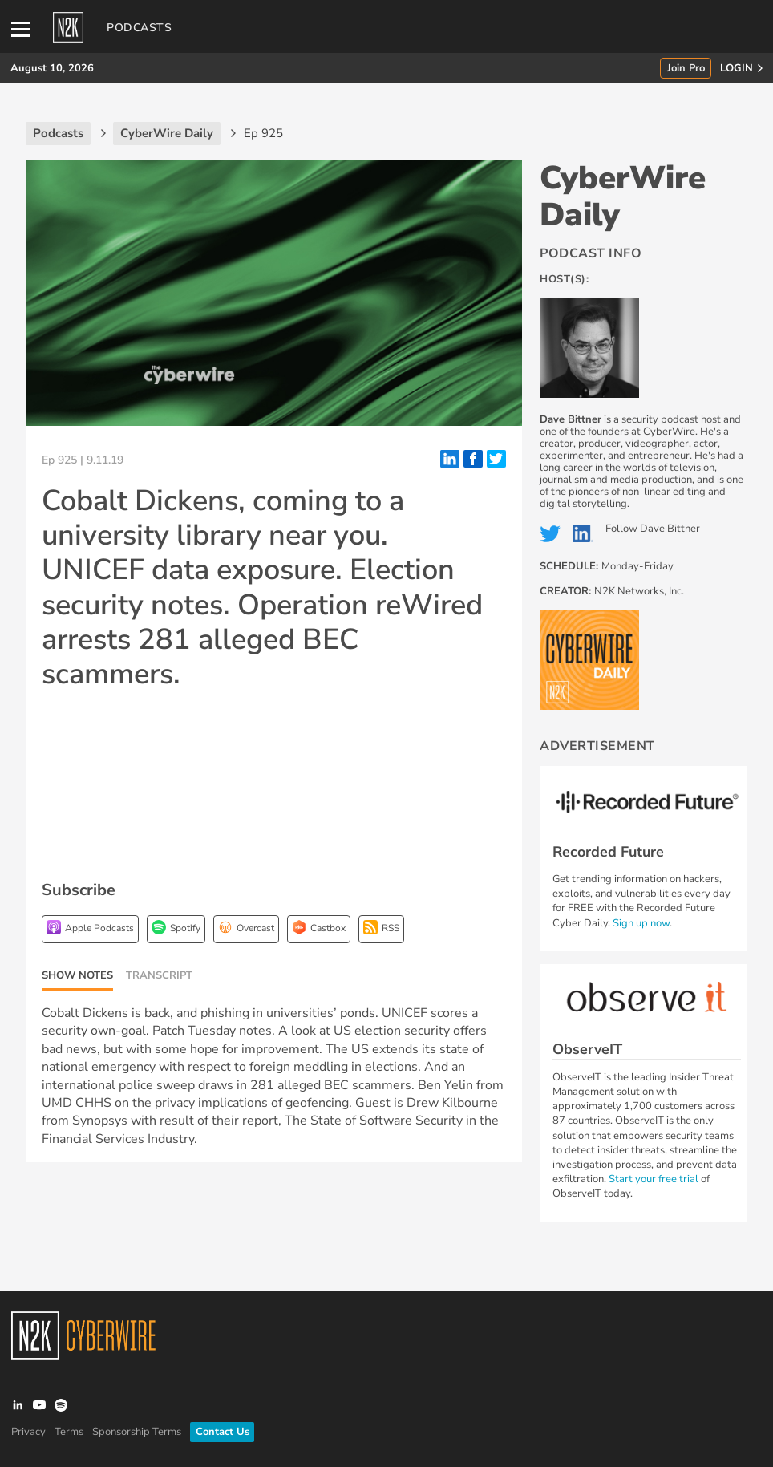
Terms (69, 1431)
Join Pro (686, 68)
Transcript (159, 975)
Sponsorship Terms (136, 1431)
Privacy (28, 1431)
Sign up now (641, 923)
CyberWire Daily (623, 196)
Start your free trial (655, 1179)
